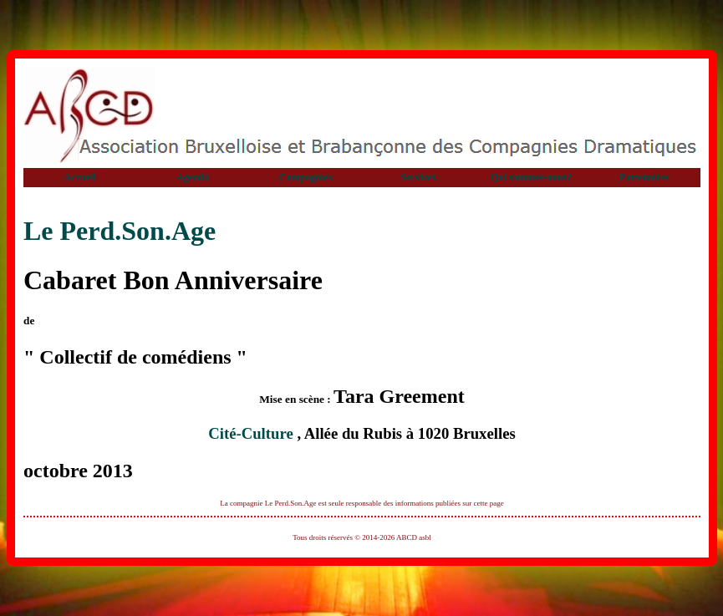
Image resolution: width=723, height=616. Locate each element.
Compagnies (305, 177)
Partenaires (644, 177)
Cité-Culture (252, 433)
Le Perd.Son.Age (119, 231)
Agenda (192, 177)
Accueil (80, 177)
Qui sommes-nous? (531, 177)
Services (418, 177)
